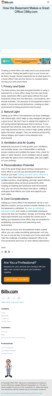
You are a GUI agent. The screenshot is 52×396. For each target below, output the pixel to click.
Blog (2, 334)
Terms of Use (37, 393)
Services (4, 332)
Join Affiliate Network (8, 350)
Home (3, 313)
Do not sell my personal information (13, 337)
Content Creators (7, 353)
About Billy (4, 316)
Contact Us (5, 318)
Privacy (29, 393)
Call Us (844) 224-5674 (16, 279)
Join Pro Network (7, 348)
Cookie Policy (6, 321)
